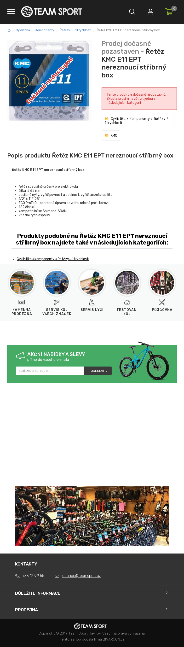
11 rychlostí (83, 30)
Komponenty (44, 30)
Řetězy (65, 30)
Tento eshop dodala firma (81, 639)
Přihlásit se (149, 11)
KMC (114, 136)
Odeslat (97, 371)
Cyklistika (23, 30)
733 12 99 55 (33, 575)
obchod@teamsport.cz (81, 575)
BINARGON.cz (113, 639)
